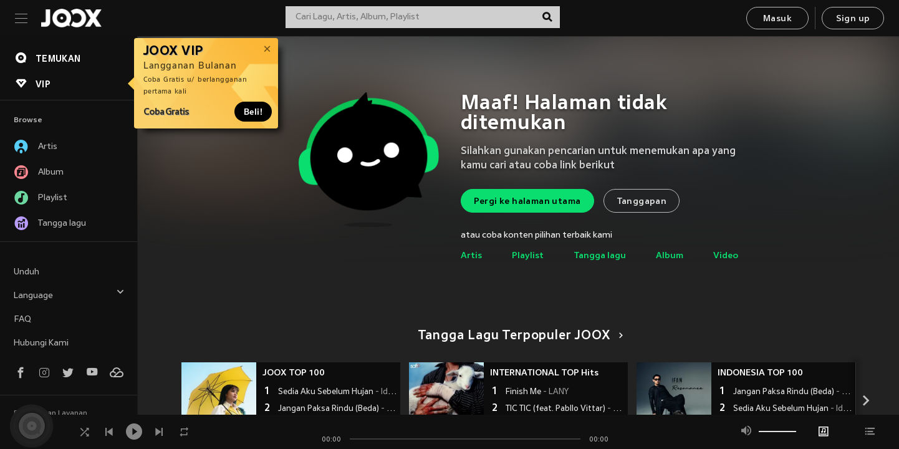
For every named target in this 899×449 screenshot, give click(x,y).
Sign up (853, 19)
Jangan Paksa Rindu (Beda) (337, 409)
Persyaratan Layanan (50, 413)
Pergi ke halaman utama (527, 201)
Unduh (26, 272)
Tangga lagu (600, 256)
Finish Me (537, 392)
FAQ (22, 319)
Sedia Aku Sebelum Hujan (337, 392)
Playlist (528, 256)
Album (669, 256)
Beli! (253, 112)
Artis (471, 256)
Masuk (777, 19)
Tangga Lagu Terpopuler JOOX (518, 336)
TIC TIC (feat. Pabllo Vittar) (565, 409)
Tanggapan (642, 201)
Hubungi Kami (41, 343)
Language (69, 294)
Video (725, 256)
